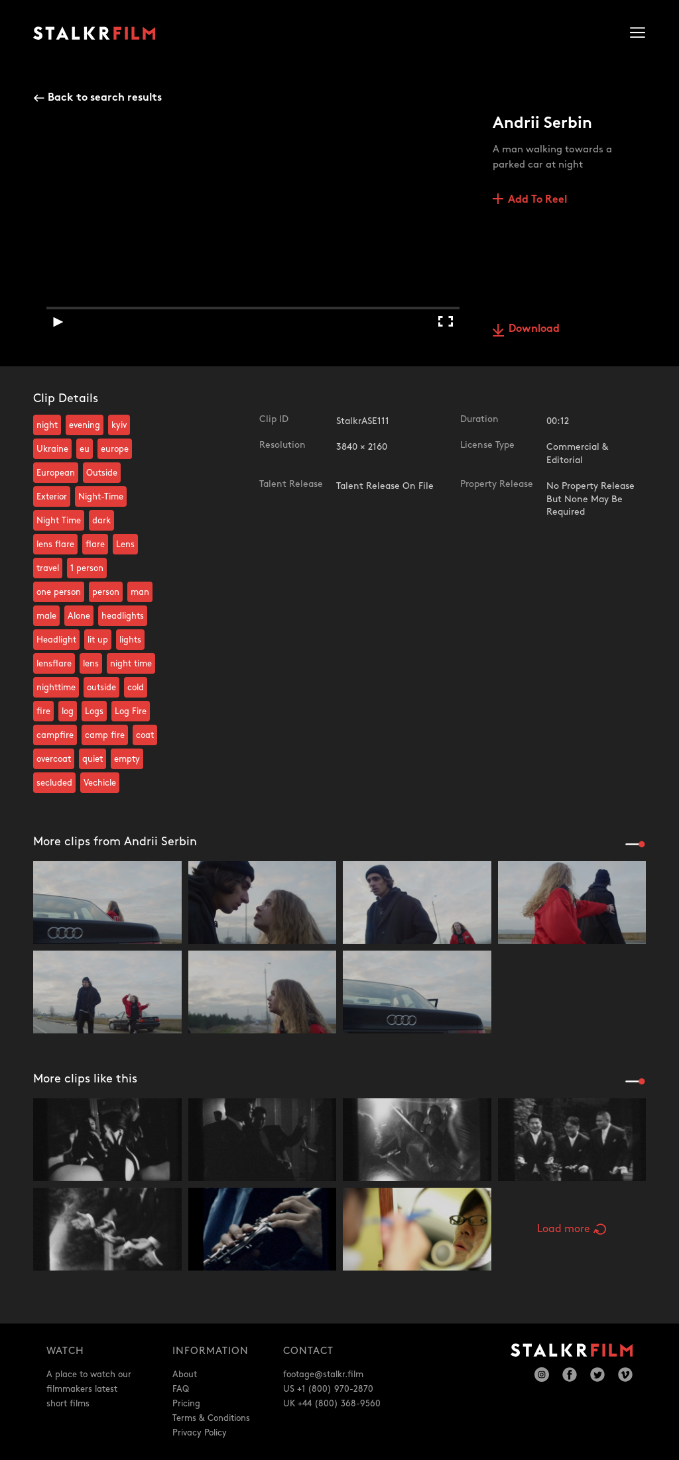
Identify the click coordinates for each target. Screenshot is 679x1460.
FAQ (180, 1389)
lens (91, 664)
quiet (92, 759)
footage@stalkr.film (323, 1375)
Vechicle (100, 783)
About (184, 1375)
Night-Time (100, 497)
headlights (122, 616)
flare (95, 544)
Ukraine (52, 449)
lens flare (55, 544)
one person (58, 592)
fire (43, 711)
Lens (125, 544)
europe (115, 449)
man (140, 592)
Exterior (51, 497)
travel (47, 568)
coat (145, 735)
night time (131, 664)
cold (135, 688)
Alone (79, 616)
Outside (101, 473)
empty (127, 759)
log (68, 711)
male (46, 616)
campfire (55, 735)
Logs (94, 711)
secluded (54, 783)
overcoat (53, 759)
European (55, 473)
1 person (86, 568)
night (47, 425)
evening (84, 425)
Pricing (186, 1404)
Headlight (56, 640)
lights (130, 640)
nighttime (56, 688)
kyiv (119, 425)
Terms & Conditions (211, 1418)
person (105, 592)
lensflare (54, 664)
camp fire (105, 735)
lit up (98, 640)
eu (85, 449)
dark (101, 521)
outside (101, 688)
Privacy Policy (199, 1433)
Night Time (58, 521)
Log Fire (131, 711)
